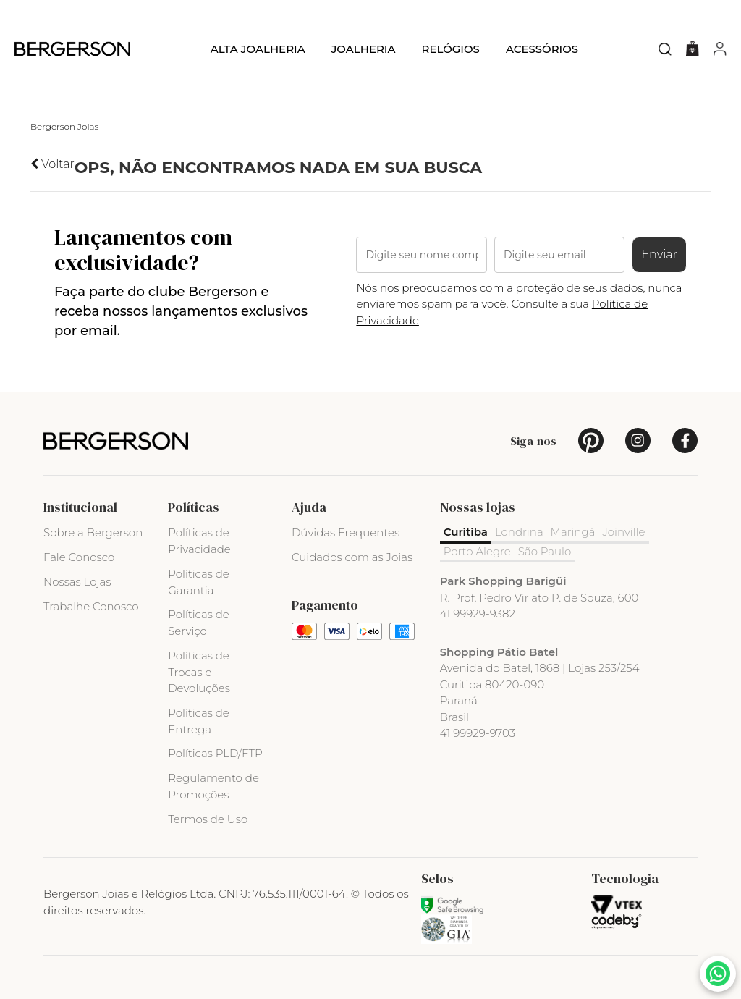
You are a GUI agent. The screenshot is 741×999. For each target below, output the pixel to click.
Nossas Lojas (77, 582)
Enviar (659, 254)
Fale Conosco (78, 557)
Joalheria (363, 49)
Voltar (52, 164)
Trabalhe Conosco (91, 606)
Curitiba (466, 532)
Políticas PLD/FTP (215, 753)
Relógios (450, 49)
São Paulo (545, 551)
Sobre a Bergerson (93, 532)
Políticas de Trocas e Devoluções (199, 672)
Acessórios (542, 49)
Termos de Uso (207, 819)
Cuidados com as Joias (352, 557)
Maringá (573, 532)
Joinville (624, 532)
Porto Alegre (477, 551)
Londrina (519, 532)
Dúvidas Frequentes (345, 532)
